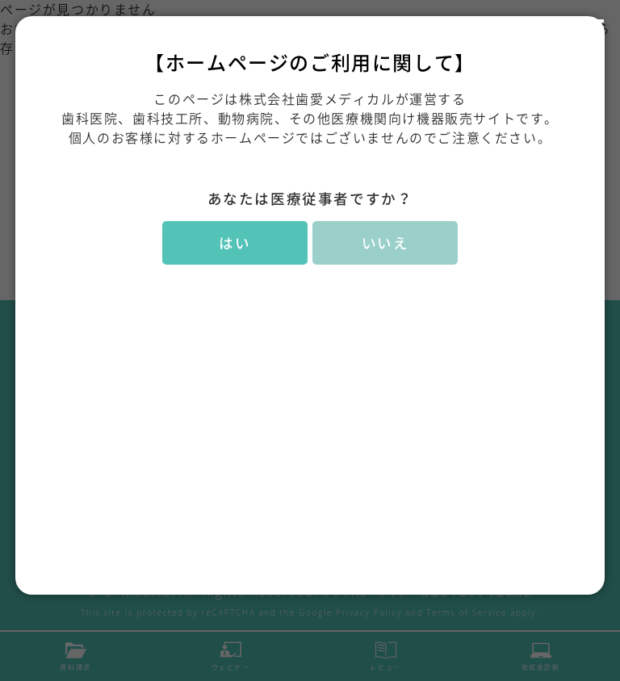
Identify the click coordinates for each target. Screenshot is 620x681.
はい (234, 243)
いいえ (385, 243)
